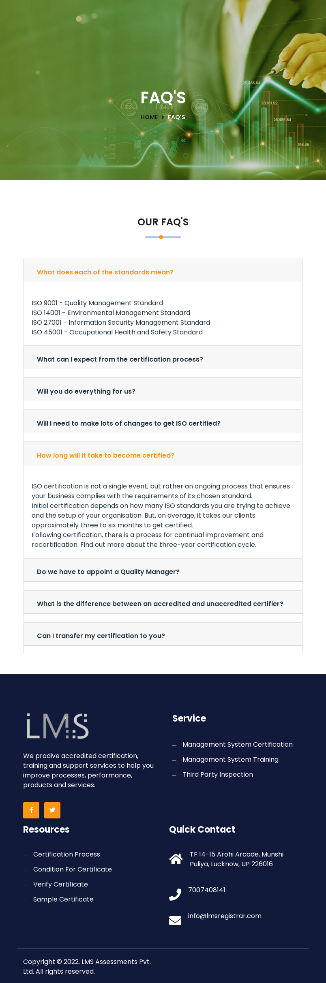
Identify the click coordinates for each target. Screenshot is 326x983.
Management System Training (230, 759)
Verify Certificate (60, 884)
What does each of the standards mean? (105, 272)
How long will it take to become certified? (105, 455)
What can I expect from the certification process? (120, 359)
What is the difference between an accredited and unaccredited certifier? (160, 603)
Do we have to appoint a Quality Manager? (108, 571)
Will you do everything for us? (86, 391)
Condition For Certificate (72, 869)
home (149, 117)
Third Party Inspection (217, 774)
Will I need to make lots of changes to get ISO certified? (129, 423)
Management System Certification (237, 744)
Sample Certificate (63, 899)
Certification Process (66, 854)
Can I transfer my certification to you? (101, 635)
